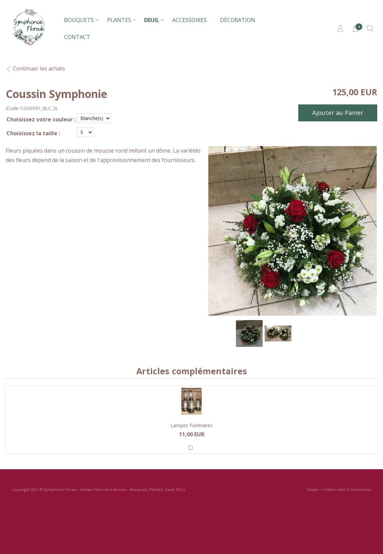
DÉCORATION (237, 20)
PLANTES (119, 20)
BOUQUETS (79, 20)
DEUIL (151, 20)
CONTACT (77, 37)
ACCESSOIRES (189, 20)
